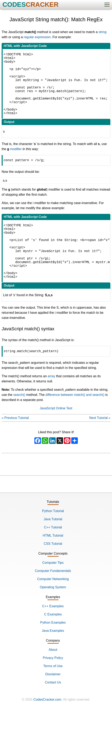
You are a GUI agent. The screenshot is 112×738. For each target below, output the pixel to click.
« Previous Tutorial (15, 445)
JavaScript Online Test (56, 436)
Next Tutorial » (99, 445)
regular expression (37, 37)
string (102, 32)
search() (19, 422)
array (51, 404)
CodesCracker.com (47, 727)
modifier (16, 163)
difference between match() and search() (74, 422)
